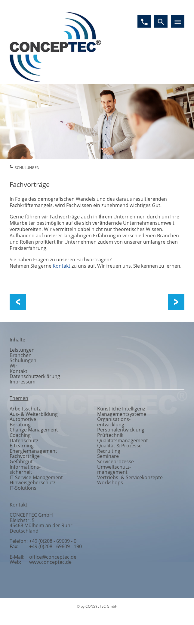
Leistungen (22, 350)
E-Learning (22, 445)
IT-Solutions (23, 488)
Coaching (20, 435)
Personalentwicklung (120, 429)
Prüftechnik (110, 435)
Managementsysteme (121, 414)
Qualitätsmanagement (122, 440)
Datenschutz (24, 440)
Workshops (173, 302)
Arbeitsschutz (25, 408)
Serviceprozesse (115, 461)
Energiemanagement (33, 451)
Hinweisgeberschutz (32, 482)
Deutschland (24, 530)
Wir (13, 365)
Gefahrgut (21, 461)
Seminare (108, 456)
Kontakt (61, 266)
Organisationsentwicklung (114, 422)
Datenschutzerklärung (35, 376)
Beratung (20, 424)
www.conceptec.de (50, 562)
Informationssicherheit (25, 470)
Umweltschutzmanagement (114, 470)
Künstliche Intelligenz (121, 408)
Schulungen (23, 360)
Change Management (34, 429)
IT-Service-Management (36, 477)
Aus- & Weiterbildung (34, 414)
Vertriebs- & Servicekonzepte (130, 477)
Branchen (21, 355)
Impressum (22, 381)
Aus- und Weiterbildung (52, 302)
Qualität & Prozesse (119, 445)
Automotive (23, 419)
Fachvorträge (25, 456)
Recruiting (108, 451)
